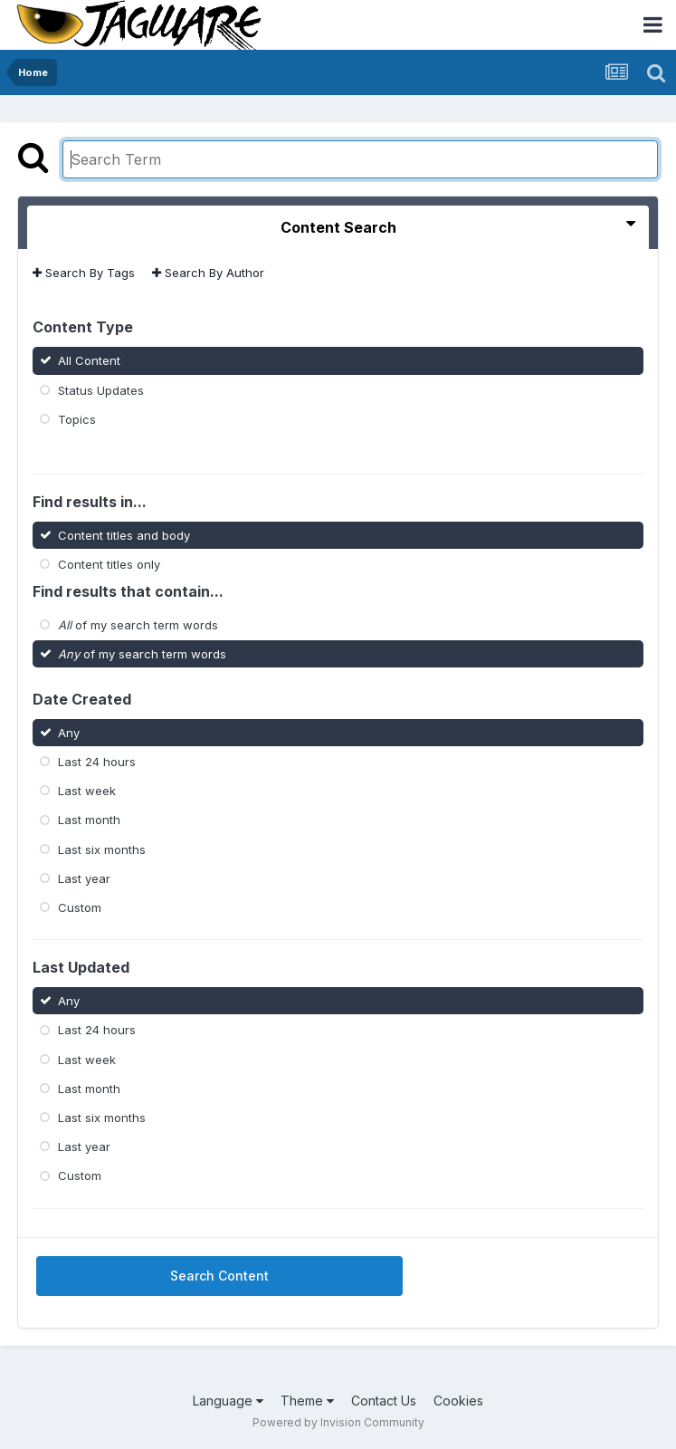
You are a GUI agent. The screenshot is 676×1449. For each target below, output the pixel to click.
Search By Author (208, 272)
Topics (77, 419)
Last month (89, 819)
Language (228, 1400)
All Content (89, 360)
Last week (87, 790)
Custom (79, 907)
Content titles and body (124, 534)
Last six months (102, 848)
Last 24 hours (97, 761)
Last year (84, 878)
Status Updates (101, 389)
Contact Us (383, 1400)
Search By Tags (84, 272)
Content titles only (109, 563)
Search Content (219, 1275)
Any (69, 732)
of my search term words (138, 625)
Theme (307, 1400)
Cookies (458, 1400)
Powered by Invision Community (338, 1422)
